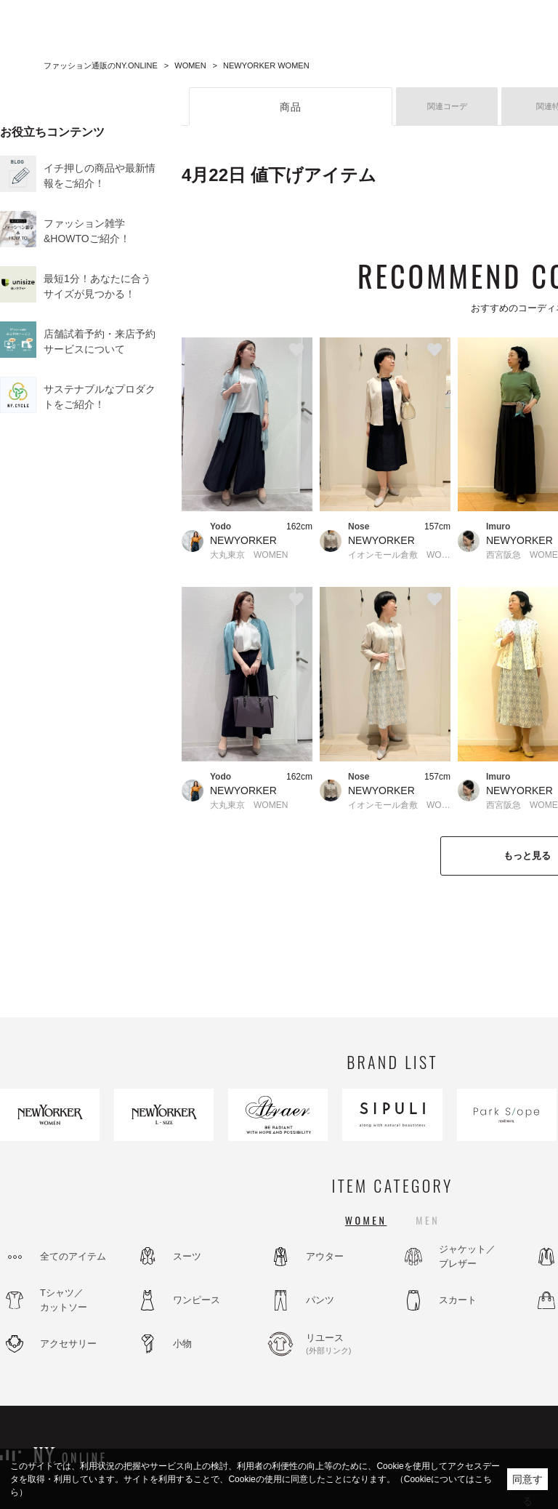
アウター (325, 1256)
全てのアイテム (73, 1256)
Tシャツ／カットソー (63, 1300)
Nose (358, 526)
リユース (345, 1344)
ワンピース (196, 1299)
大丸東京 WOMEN (249, 555)
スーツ (187, 1256)
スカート (458, 1299)
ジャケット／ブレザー (467, 1256)
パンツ (320, 1299)
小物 (182, 1343)
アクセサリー (68, 1343)
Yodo (220, 526)
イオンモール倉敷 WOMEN (399, 555)
